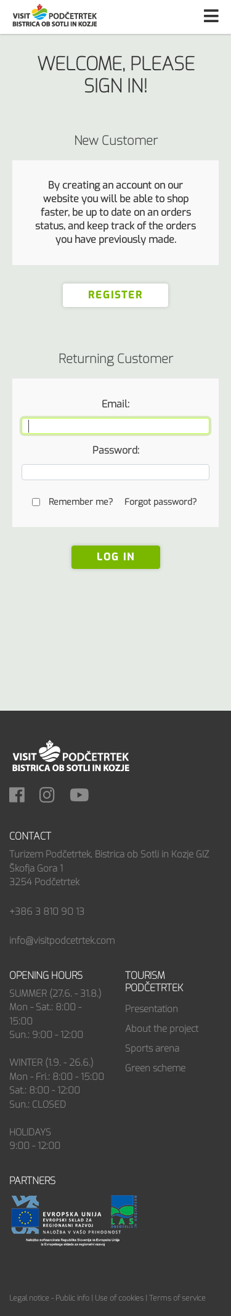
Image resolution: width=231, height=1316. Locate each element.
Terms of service (177, 1298)
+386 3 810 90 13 (46, 911)
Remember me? (81, 502)
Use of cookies (119, 1298)
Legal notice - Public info (49, 1298)
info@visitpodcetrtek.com (62, 940)
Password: (115, 450)
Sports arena (152, 1048)
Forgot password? (160, 502)
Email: (115, 404)
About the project (161, 1029)
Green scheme (155, 1068)
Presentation (151, 1009)
